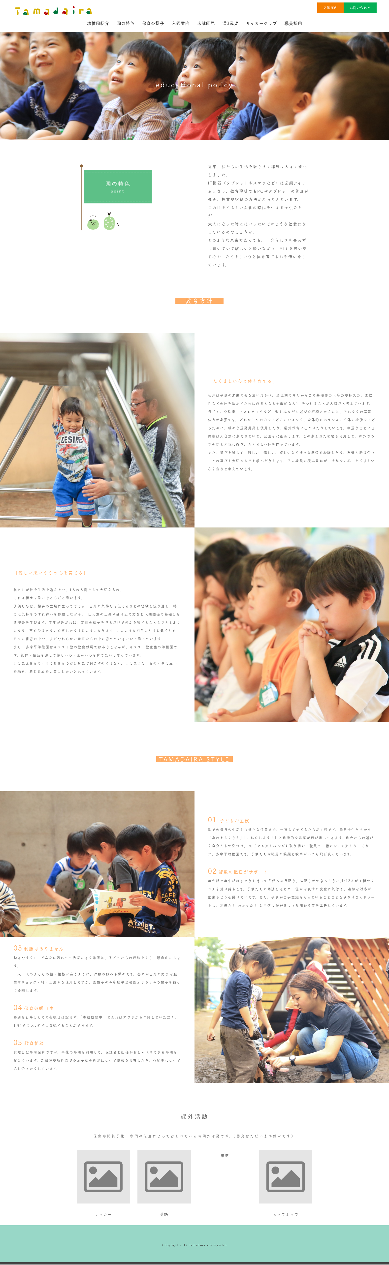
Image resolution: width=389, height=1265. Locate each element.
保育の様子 (153, 23)
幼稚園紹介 (98, 23)
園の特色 (125, 23)
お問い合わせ (360, 7)
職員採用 (293, 23)
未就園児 (206, 23)
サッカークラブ (261, 23)
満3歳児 (230, 23)
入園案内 (330, 7)
